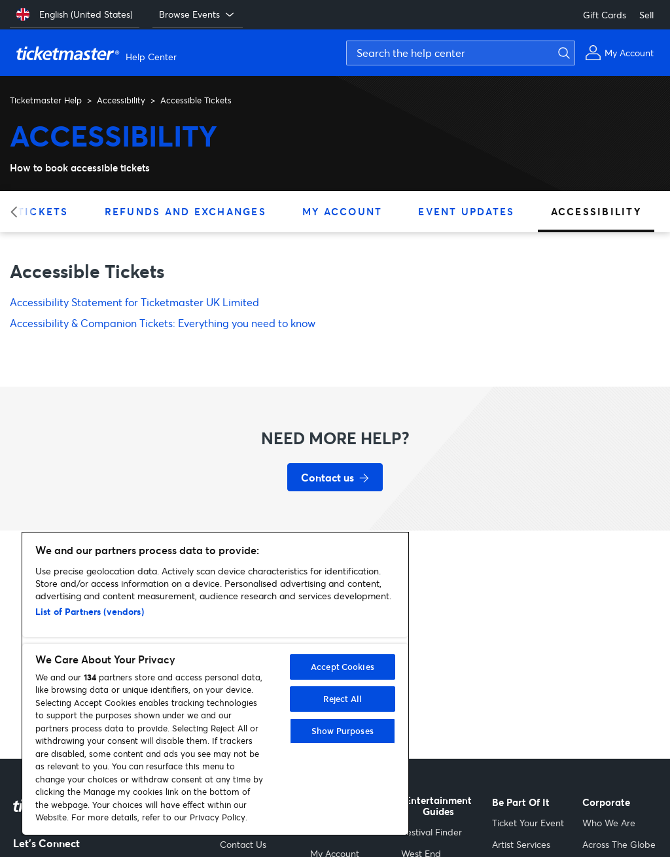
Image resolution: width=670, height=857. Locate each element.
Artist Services (521, 844)
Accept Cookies (342, 667)
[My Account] (619, 52)
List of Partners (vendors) (89, 611)
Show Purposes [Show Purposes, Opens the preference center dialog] (342, 731)
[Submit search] (562, 53)
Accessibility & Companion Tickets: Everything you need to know (162, 323)
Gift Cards (604, 15)
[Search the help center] (460, 53)
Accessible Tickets (196, 100)
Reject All (342, 699)
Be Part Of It (521, 802)
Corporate (606, 802)
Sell (646, 15)
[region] (215, 683)
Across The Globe (619, 844)
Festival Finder (431, 832)
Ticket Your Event (528, 822)
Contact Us (243, 844)
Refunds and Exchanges (185, 211)
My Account (342, 211)
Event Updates (466, 211)
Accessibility (121, 100)
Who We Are (608, 822)
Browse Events (197, 14)
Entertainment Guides (438, 806)
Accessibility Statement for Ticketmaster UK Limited (134, 302)
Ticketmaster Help (46, 100)
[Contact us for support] (335, 477)
